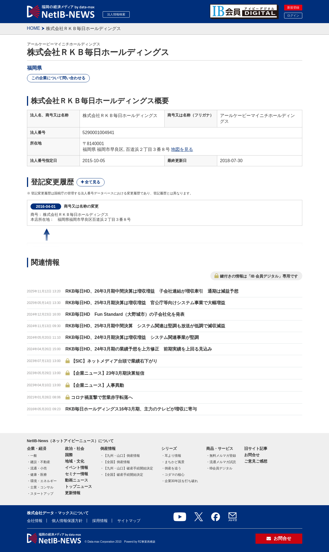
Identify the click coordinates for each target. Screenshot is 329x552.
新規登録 (293, 7)
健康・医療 (38, 475)
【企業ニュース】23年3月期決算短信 (108, 373)
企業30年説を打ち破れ (181, 481)
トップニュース (78, 486)
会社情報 (34, 520)
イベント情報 (76, 467)
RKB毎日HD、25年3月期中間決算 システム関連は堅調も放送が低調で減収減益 (145, 325)
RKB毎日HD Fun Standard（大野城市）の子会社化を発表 (125, 314)
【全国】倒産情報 (117, 462)
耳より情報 (173, 456)
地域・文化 (74, 461)
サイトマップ (128, 520)
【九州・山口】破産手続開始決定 (128, 468)
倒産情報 (108, 448)
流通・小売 (38, 468)
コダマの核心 (174, 475)
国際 (69, 455)
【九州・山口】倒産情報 (122, 456)
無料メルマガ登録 (223, 456)
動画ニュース (76, 480)
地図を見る (182, 149)
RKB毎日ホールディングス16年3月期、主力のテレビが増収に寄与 (131, 409)
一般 (33, 456)
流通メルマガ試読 (223, 462)
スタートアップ (41, 494)
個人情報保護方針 (67, 520)
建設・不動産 (40, 462)
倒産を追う (173, 468)
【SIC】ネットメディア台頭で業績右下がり (114, 361)
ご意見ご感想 (255, 461)
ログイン (293, 15)
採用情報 (100, 520)
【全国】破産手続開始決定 (123, 475)
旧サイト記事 (255, 448)
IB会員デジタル (221, 468)
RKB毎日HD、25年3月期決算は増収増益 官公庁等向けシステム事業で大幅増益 (145, 302)
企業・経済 (36, 448)
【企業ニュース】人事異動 (97, 385)
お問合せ (252, 455)
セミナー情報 (76, 474)
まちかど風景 (174, 462)
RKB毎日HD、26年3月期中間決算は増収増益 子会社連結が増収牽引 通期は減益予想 (152, 291)
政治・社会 (74, 448)
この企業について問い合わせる (58, 78)
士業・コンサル (41, 487)
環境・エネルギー (43, 481)
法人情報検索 (116, 14)
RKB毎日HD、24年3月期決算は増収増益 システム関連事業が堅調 (132, 337)
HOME (33, 28)
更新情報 (72, 493)
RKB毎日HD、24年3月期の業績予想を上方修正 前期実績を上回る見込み (139, 349)
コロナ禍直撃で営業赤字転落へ (102, 397)
